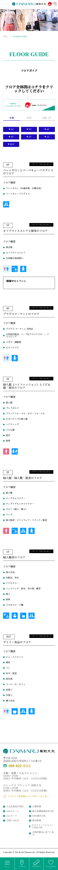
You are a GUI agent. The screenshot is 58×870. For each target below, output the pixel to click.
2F (30, 137)
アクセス (22, 864)
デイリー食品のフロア (17, 639)
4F (48, 129)
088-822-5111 (17, 766)
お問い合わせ (12, 820)
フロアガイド (36, 864)
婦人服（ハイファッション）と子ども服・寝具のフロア (26, 383)
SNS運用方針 (39, 816)
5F (30, 129)
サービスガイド (50, 864)
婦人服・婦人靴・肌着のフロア (22, 475)
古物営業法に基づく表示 (43, 833)
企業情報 (36, 806)
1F (48, 137)
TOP (5, 37)
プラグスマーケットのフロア (21, 310)
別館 (46, 118)
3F (12, 137)
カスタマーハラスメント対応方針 (42, 826)
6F (12, 129)
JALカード (11, 816)
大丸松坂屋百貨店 (15, 806)
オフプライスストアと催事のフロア (25, 227)
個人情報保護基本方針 (43, 811)
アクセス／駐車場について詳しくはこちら (28, 796)
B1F (12, 144)
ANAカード (12, 811)
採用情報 (36, 820)
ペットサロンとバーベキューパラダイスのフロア (28, 168)
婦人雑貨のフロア (14, 554)
